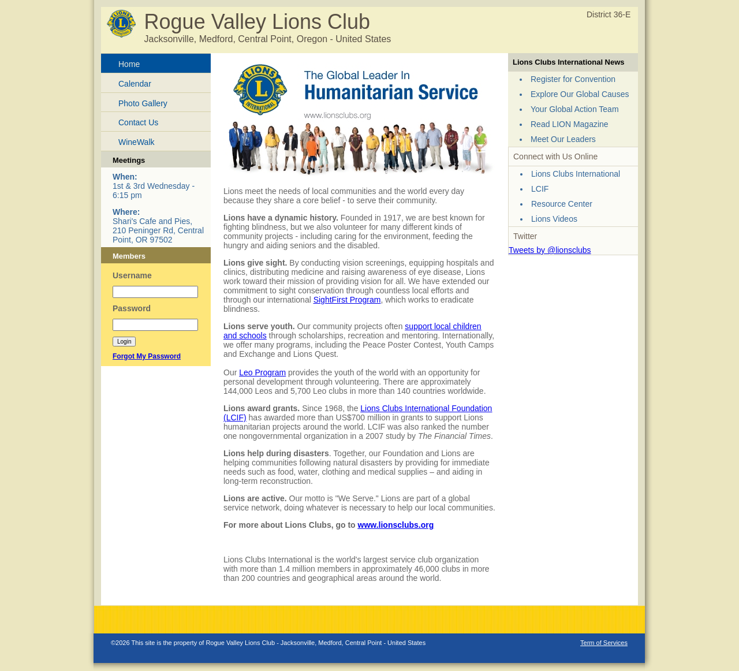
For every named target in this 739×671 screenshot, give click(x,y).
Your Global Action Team (575, 109)
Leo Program (262, 372)
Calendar (134, 83)
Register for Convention (573, 79)
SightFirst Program (347, 299)
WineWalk (136, 142)
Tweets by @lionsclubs (550, 250)
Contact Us (138, 122)
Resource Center (561, 203)
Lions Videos (554, 218)
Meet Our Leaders (563, 139)
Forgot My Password (147, 356)
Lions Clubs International (575, 173)
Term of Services (604, 642)
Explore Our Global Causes (580, 94)
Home (129, 64)
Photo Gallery (142, 103)
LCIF (539, 188)
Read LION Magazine (570, 124)
